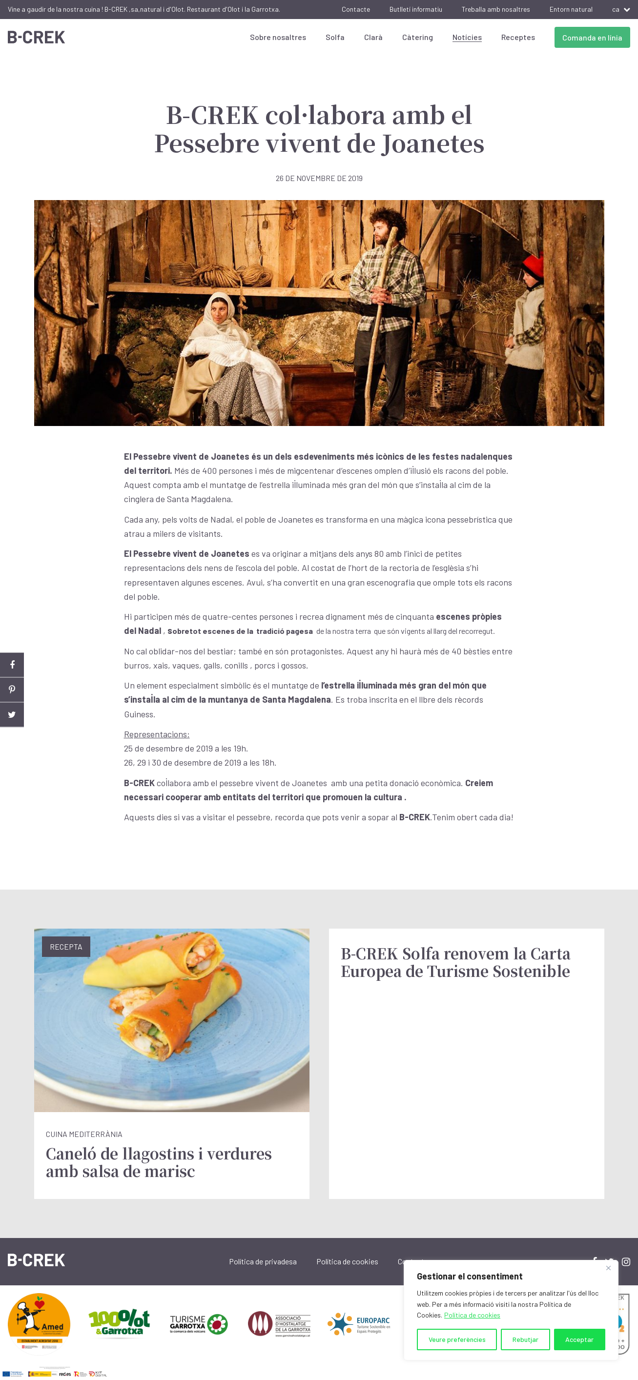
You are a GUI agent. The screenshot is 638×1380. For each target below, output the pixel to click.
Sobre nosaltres (278, 36)
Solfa (335, 36)
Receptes (518, 36)
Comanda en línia (592, 37)
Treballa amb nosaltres (496, 9)
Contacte (356, 9)
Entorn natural (571, 9)
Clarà (373, 36)
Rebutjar (525, 1339)
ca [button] (621, 9)
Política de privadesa (263, 1261)
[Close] (608, 1268)
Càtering (417, 36)
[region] (511, 1310)
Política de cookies (472, 1315)
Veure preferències (457, 1339)
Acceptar (579, 1339)
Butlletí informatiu (416, 9)
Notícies (467, 36)
